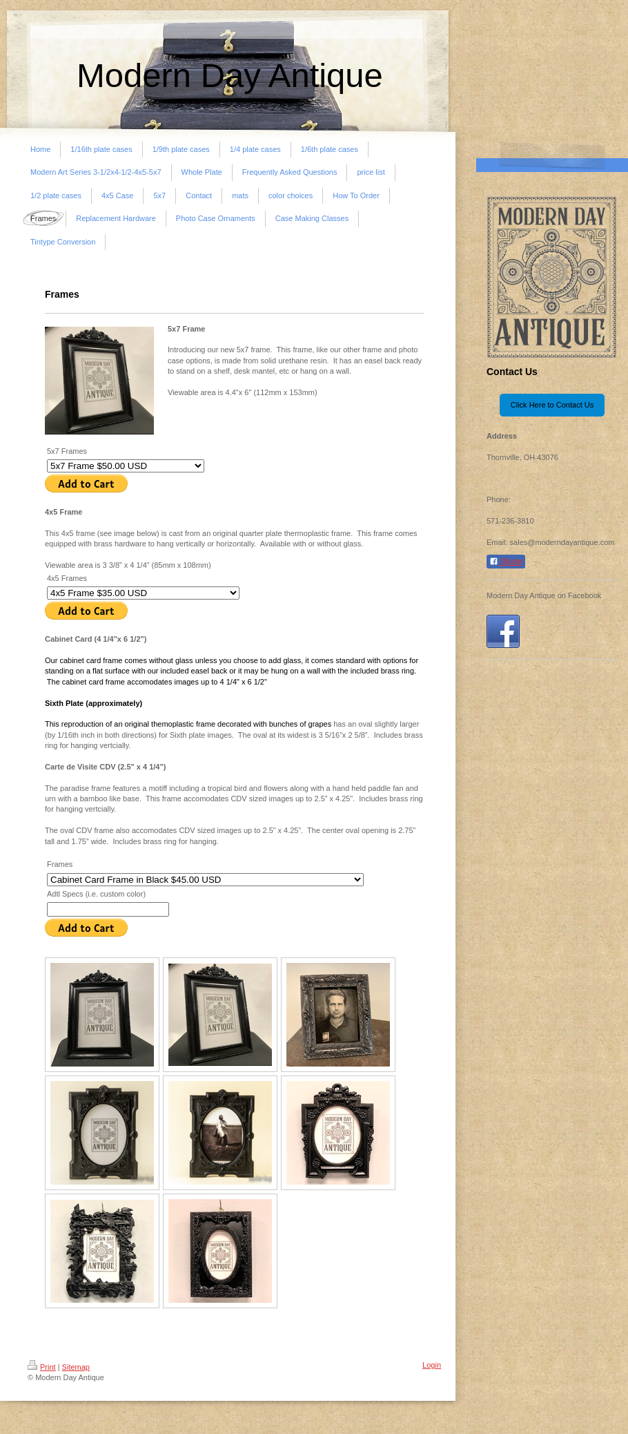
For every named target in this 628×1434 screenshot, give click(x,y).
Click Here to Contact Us (552, 405)
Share (505, 561)
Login (431, 1365)
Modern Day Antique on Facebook (544, 595)
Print (42, 1367)
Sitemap (76, 1367)
